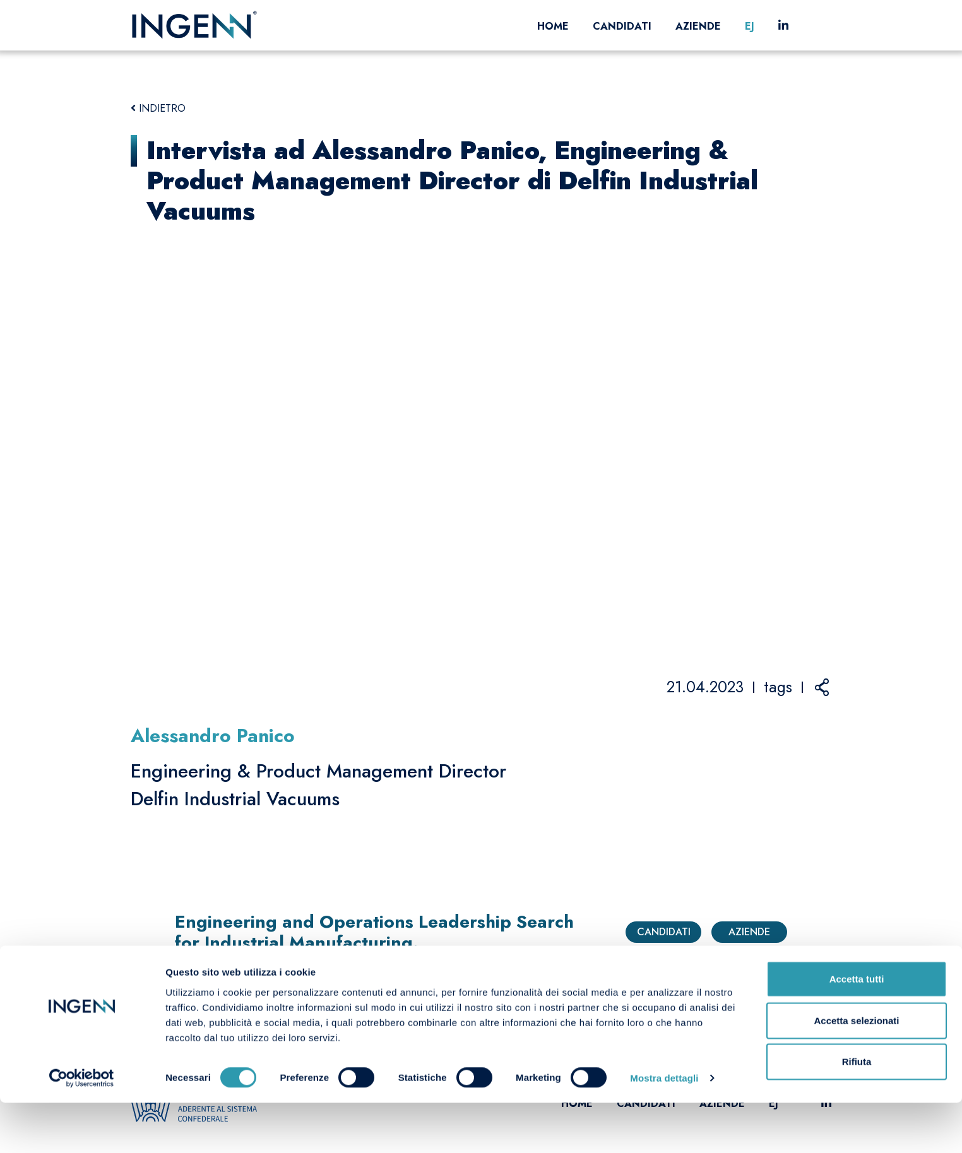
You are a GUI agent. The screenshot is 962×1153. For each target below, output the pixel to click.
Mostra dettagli (664, 1128)
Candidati (622, 26)
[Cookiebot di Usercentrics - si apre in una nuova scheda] (82, 1128)
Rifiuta (857, 1111)
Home (553, 26)
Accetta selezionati (856, 1070)
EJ (749, 26)
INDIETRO (158, 108)
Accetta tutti (856, 1029)
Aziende (698, 26)
